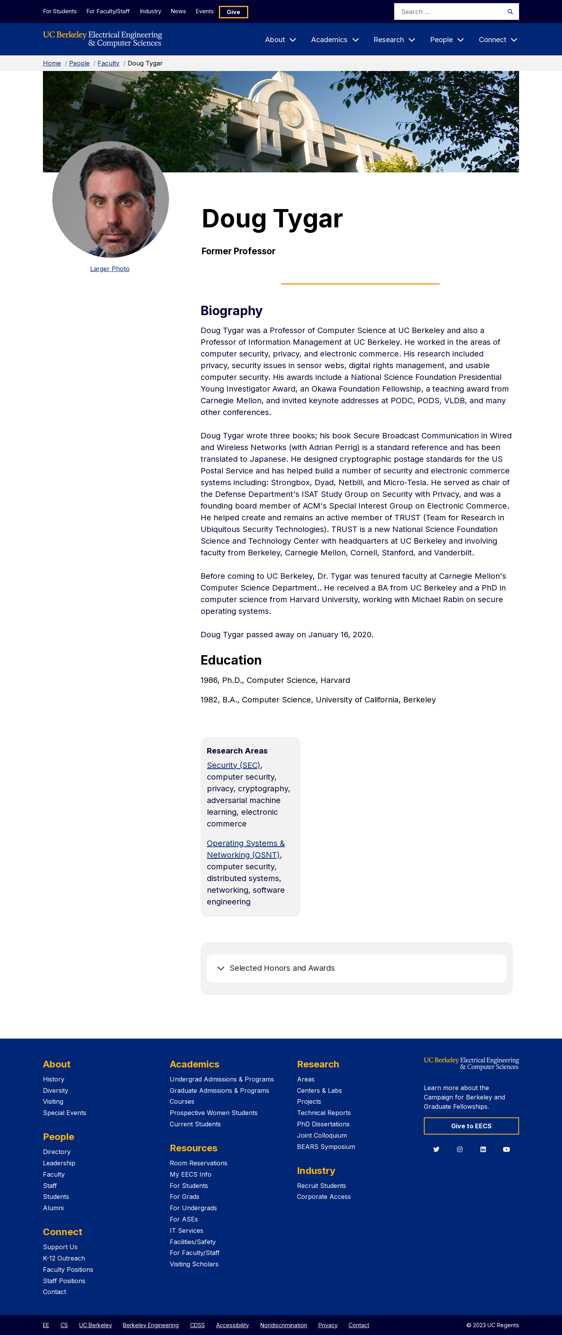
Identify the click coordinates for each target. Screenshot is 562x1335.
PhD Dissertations (323, 1124)
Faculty (108, 63)
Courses (182, 1101)
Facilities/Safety (193, 1242)
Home (52, 63)
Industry (156, 11)
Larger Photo (110, 269)
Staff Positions (64, 1281)
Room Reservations (199, 1163)
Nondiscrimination (283, 1325)
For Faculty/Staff (111, 11)
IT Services (186, 1230)
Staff (50, 1186)
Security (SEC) (233, 765)
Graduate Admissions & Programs (219, 1090)
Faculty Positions (68, 1269)
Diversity (55, 1090)
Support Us (60, 1247)
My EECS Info (191, 1174)
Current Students (195, 1124)
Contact (54, 1292)
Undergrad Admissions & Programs (222, 1079)
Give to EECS (471, 1126)
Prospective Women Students (214, 1113)
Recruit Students (321, 1186)
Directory (57, 1152)
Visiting (53, 1101)
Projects (309, 1101)
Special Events (64, 1113)
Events (218, 11)
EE (46, 1325)
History (53, 1079)
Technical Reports (324, 1113)
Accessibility (232, 1325)
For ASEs (184, 1219)
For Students (59, 11)
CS (64, 1325)
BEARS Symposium (326, 1147)
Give (247, 11)
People (79, 63)
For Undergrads (193, 1208)
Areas (306, 1079)
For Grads (184, 1196)
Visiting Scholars (194, 1264)
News (188, 11)
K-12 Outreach (64, 1258)
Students (56, 1196)
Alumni (53, 1208)
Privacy (328, 1325)
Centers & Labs (319, 1090)
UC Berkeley (95, 1325)
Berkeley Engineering (151, 1325)
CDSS (197, 1325)
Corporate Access (324, 1196)
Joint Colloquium (322, 1135)
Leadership (59, 1163)
